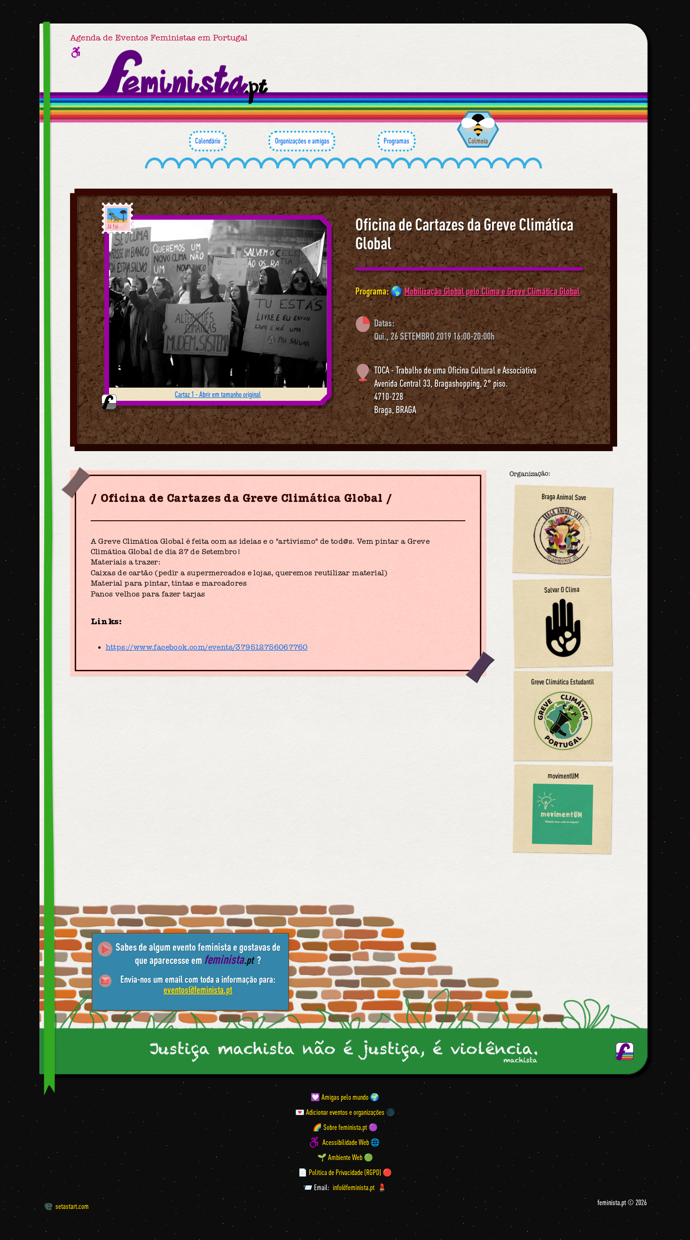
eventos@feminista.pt (198, 989)
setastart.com (66, 1206)
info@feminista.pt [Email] (354, 1187)
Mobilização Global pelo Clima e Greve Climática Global (492, 291)
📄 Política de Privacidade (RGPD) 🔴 (345, 1172)
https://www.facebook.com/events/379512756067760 (207, 647)
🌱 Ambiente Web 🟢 (345, 1157)
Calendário (208, 141)
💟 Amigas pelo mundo (340, 1097)
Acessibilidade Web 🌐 (351, 1142)
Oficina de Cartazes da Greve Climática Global (464, 233)
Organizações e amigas (301, 141)
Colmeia (478, 140)
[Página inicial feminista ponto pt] (183, 77)
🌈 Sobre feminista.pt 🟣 (345, 1127)
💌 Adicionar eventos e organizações (339, 1112)
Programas (396, 141)
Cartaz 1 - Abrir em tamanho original (218, 394)
